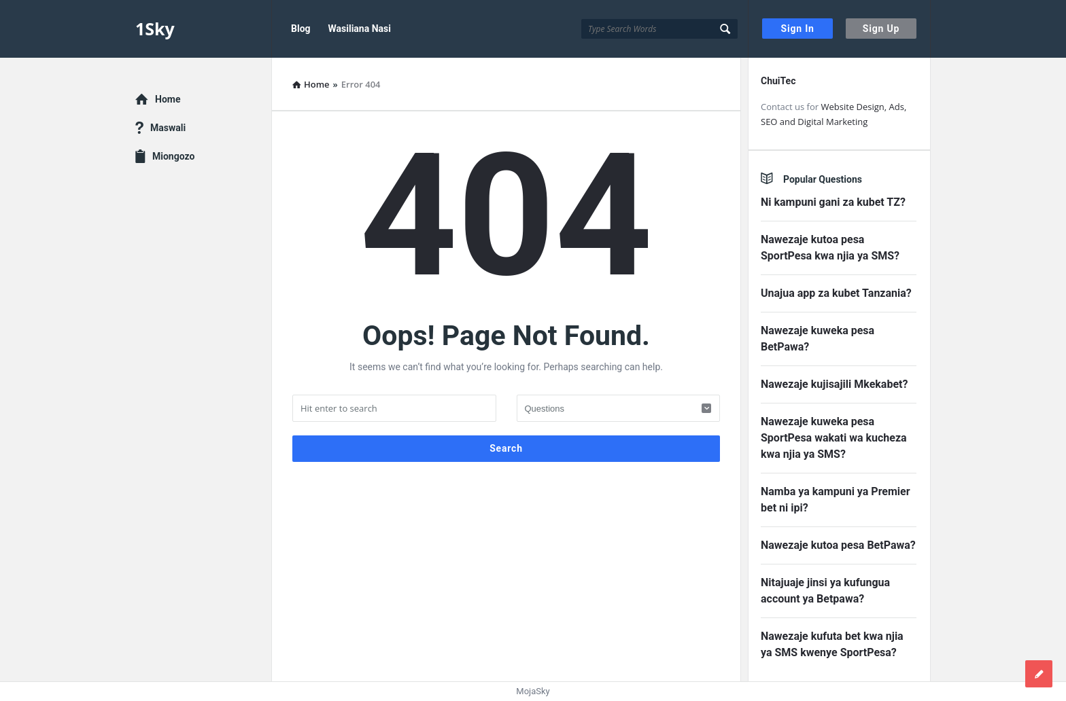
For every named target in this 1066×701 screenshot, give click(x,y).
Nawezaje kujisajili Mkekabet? (834, 384)
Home (167, 99)
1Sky (155, 28)
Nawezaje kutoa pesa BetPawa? (838, 545)
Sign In (797, 28)
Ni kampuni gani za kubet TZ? (833, 202)
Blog (301, 28)
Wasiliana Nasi (359, 28)
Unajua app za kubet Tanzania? (836, 293)
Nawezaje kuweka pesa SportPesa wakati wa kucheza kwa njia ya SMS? (834, 438)
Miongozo (173, 156)
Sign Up (881, 28)
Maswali (168, 127)
